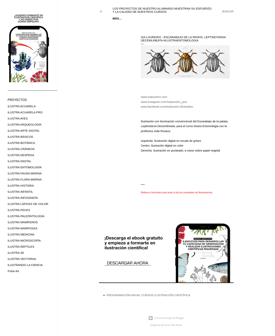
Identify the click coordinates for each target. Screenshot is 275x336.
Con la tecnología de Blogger (166, 318)
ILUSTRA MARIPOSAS (22, 228)
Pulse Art (13, 271)
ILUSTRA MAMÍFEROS (23, 222)
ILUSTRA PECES (19, 210)
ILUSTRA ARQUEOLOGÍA (24, 124)
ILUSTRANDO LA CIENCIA (25, 265)
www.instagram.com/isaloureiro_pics (164, 101)
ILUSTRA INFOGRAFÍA (23, 197)
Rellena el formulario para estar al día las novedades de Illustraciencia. (177, 192)
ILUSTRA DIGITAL (19, 161)
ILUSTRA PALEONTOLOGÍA (26, 216)
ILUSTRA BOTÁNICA (21, 142)
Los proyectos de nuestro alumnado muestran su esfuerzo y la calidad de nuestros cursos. (162, 10)
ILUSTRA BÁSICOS (20, 136)
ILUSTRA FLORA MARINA (25, 179)
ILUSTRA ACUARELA (22, 106)
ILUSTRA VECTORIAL (22, 258)
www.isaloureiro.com (154, 96)
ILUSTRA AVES (18, 118)
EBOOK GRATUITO (137, 18)
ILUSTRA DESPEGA (21, 155)
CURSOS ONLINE (164, 18)
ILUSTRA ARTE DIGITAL (24, 130)
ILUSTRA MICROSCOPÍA (24, 240)
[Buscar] (227, 11)
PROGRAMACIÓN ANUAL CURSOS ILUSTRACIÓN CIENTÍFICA (148, 295)
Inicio (117, 18)
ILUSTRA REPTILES (21, 246)
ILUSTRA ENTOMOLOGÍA (25, 167)
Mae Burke (176, 325)
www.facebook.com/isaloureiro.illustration (167, 106)
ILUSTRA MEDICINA (21, 234)
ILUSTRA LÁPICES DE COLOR (28, 203)
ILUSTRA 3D (16, 252)
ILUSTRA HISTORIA (21, 185)
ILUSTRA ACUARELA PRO (25, 112)
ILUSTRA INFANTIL (20, 191)
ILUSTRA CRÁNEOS (21, 149)
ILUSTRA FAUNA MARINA (25, 173)
